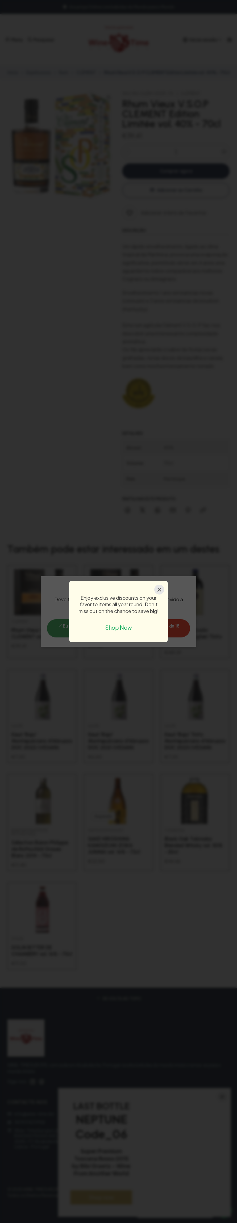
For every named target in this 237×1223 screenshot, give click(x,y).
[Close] (159, 590)
